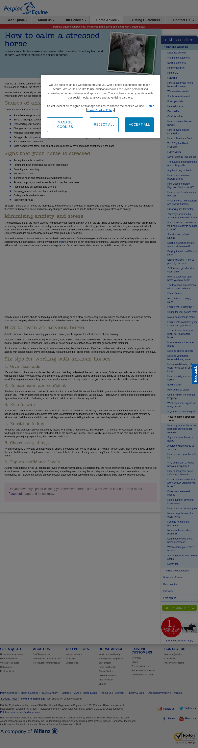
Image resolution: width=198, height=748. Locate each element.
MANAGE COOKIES (65, 124)
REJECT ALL (104, 124)
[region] (100, 106)
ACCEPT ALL (139, 124)
